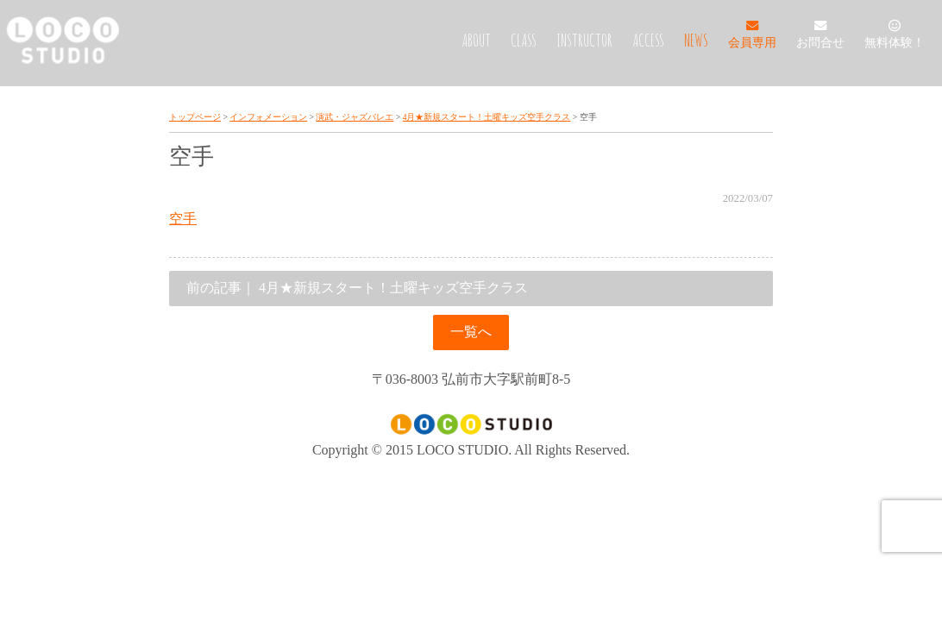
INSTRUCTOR (584, 40)
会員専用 (752, 35)
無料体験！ (894, 35)
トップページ (195, 117)
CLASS (524, 40)
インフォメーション (268, 117)
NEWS (696, 40)
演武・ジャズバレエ (354, 117)
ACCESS (648, 40)
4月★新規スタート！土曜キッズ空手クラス (487, 117)
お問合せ (820, 35)
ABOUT (476, 40)
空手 (183, 218)
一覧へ (471, 331)
